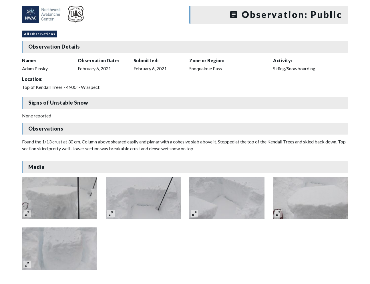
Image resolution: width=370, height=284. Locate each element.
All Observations (39, 34)
